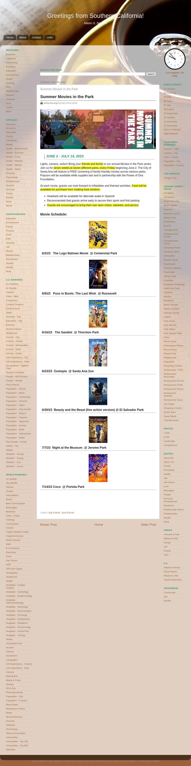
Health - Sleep (13, 169)
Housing (10, 83)
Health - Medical (14, 161)
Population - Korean (16, 425)
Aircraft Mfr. (12, 483)
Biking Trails (170, 217)
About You (169, 462)
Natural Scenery (172, 567)
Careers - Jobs (171, 149)
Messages (169, 490)
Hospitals (168, 280)
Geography (11, 572)
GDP (8, 564)
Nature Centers (171, 308)
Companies (12, 300)
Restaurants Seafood (170, 394)
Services (10, 99)
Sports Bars (170, 412)
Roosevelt (109, 293)
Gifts (8, 238)
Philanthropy (12, 91)
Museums (169, 300)
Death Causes (13, 540)
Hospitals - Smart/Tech (17, 631)
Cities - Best (12, 296)
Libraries (168, 292)
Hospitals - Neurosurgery (18, 611)
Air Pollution (12, 284)
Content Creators (15, 304)
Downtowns (170, 264)
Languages (11, 660)
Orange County (171, 313)
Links (50, 37)
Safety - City (12, 446)
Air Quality (11, 288)
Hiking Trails (170, 276)
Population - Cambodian (18, 397)
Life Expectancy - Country (19, 664)
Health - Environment (17, 148)
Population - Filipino (16, 413)
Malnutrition (12, 676)
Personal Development (170, 500)
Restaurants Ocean (173, 389)
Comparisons (170, 445)
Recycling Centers (173, 366)
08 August (169, 109)
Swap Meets (170, 416)
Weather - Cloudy (15, 454)
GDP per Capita (14, 568)
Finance (10, 230)
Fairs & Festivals (172, 129)
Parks (167, 337)
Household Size (14, 643)
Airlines (9, 487)
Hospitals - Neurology (17, 607)
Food (8, 234)
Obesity (10, 684)
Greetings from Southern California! (95, 15)
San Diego (169, 404)
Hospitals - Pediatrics (17, 623)
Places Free (170, 353)
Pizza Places (12, 384)
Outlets (167, 317)
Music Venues (171, 304)
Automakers (12, 495)
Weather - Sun (13, 462)
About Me (169, 458)
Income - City (13, 337)
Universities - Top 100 (17, 741)
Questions (169, 505)
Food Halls (169, 272)
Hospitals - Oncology (16, 615)
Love (166, 486)
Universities (12, 737)
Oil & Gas (11, 688)
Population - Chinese (16, 401)
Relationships (13, 181)
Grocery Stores (13, 329)
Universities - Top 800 (17, 745)
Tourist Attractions (173, 579)
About (22, 37)
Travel (9, 107)
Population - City (14, 696)
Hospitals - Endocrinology (19, 596)
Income (9, 647)
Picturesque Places (173, 345)
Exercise (10, 325)
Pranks (167, 551)
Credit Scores (13, 308)
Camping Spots (171, 251)
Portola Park (75, 487)
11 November (171, 121)
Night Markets (171, 133)
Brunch (167, 226)
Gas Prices (11, 560)
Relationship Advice (174, 509)
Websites (10, 749)
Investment (11, 655)
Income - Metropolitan (17, 345)
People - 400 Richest (16, 376)
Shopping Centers (173, 408)
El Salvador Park (132, 410)
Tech (8, 103)
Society (9, 263)
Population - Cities (15, 405)
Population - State (15, 429)
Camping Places (172, 247)
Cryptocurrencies (14, 536)
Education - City (14, 321)
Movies (167, 296)
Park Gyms (169, 321)
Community (12, 62)
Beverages (11, 507)
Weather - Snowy (15, 458)
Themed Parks (171, 420)
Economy (11, 66)
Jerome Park (97, 447)
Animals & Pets (171, 534)
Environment (12, 75)
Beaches (168, 209)
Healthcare (11, 333)
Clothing (10, 520)
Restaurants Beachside (170, 375)
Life (8, 247)
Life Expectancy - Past (17, 668)
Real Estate (12, 704)
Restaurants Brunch (174, 381)
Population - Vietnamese (18, 433)
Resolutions (12, 259)
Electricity (11, 552)
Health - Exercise (15, 152)
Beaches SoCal (172, 213)
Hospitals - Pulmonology (18, 627)
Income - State (13, 349)
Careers (10, 292)
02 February (170, 93)
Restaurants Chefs (173, 385)
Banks (9, 499)
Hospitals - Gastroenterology (15, 601)
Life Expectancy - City (17, 357)
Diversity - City (13, 316)
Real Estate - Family (16, 441)
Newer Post (48, 524)
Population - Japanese (17, 421)
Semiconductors (14, 717)
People (167, 494)
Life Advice (169, 482)
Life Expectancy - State (18, 361)
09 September (171, 113)
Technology (12, 729)
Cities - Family (171, 157)
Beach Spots (170, 205)
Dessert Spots (171, 260)
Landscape (169, 441)
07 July (167, 105)
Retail (9, 712)
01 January (169, 89)
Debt (8, 544)
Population (169, 361)
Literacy (10, 672)
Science (10, 95)
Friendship (11, 140)
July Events (54, 512)
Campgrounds (171, 230)
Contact (36, 37)
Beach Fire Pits (171, 201)
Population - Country (16, 700)
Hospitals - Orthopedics (18, 619)
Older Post (148, 524)
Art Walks (168, 193)
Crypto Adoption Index (17, 532)
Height (9, 581)
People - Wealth (14, 380)
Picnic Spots (170, 341)
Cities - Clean (13, 515)
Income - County (14, 341)
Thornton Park (88, 332)
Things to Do (170, 178)
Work (8, 111)
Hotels (9, 639)
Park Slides (169, 329)
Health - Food (13, 157)
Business (10, 54)
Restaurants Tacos (173, 400)
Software (10, 725)
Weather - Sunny (14, 466)
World (9, 205)
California (11, 58)
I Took (167, 433)
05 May (167, 97)
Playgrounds (170, 357)
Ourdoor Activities (15, 372)
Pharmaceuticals (14, 692)
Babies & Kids (171, 538)
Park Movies (170, 325)
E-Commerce (13, 548)
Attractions (169, 197)
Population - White (15, 437)
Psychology (12, 177)
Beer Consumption (15, 503)
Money (9, 251)
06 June (168, 101)
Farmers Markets (172, 268)
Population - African (16, 389)
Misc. (8, 87)
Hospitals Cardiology (174, 284)
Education (11, 70)
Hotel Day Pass (172, 288)
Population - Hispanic (17, 417)
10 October (169, 117)
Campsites (169, 255)
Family (9, 136)
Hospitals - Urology (15, 635)
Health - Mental (14, 165)
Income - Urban (14, 353)
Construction (12, 524)
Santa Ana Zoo (83, 371)
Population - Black (15, 393)
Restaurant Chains (15, 708)
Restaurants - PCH (173, 370)
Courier (9, 528)
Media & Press (13, 680)
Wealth (9, 197)
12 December (171, 125)
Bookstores (169, 221)
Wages (9, 450)
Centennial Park (105, 253)
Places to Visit (171, 575)
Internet (10, 651)
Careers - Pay (171, 153)
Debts (9, 312)
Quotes (167, 600)
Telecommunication (16, 733)
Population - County (174, 165)
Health (9, 79)
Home (10, 37)
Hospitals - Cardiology (17, 592)
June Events (67, 512)
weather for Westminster (151, 56)
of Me (167, 437)
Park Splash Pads (173, 333)
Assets (9, 491)
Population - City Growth (18, 409)
